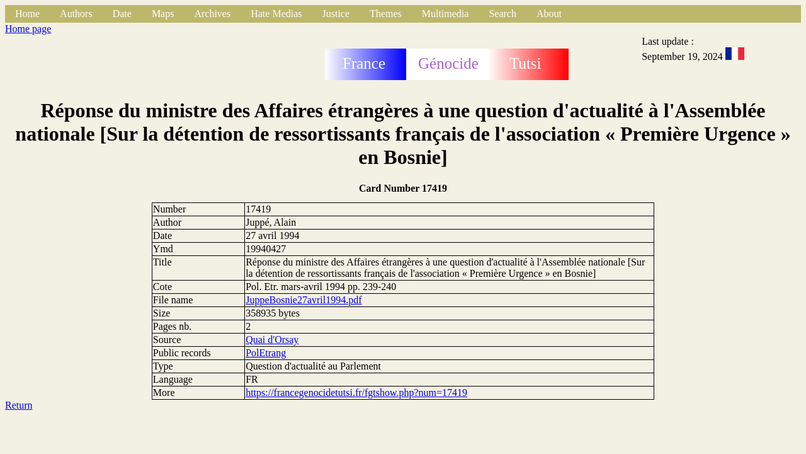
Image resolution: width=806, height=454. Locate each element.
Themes (386, 13)
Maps (163, 13)
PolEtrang (266, 352)
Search (502, 13)
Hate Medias (276, 13)
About (549, 13)
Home (27, 13)
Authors (76, 13)
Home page (28, 28)
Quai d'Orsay (272, 339)
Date (122, 13)
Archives (212, 13)
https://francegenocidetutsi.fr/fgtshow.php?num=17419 (356, 392)
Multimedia (445, 13)
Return (19, 405)
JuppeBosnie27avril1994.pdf (303, 299)
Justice (336, 13)
